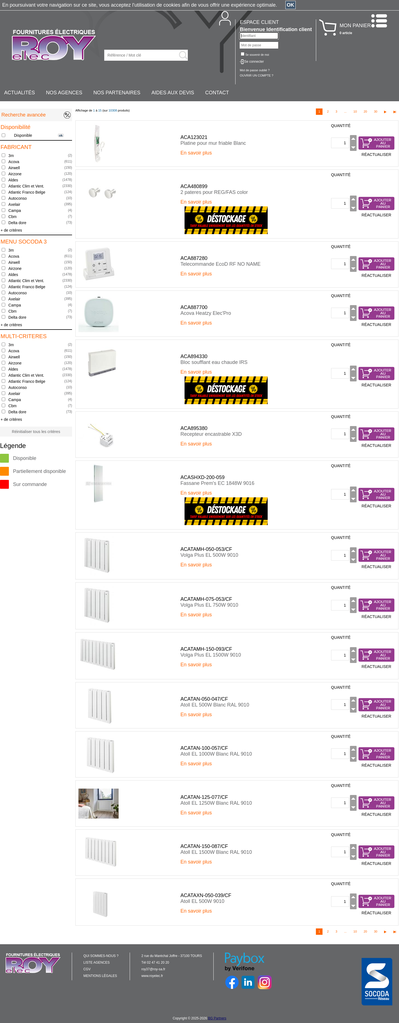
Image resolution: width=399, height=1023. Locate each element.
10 (355, 111)
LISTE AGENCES (96, 962)
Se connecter (254, 62)
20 (365, 111)
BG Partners (217, 1018)
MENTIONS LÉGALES (100, 976)
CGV (87, 969)
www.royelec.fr (152, 976)
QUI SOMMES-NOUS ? (101, 956)
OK (290, 5)
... (345, 111)
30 (375, 111)
